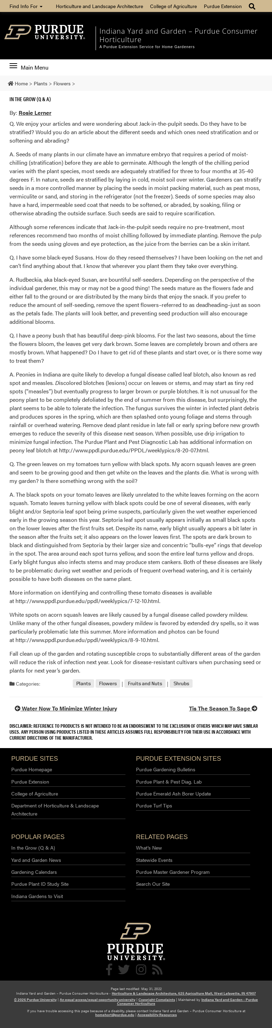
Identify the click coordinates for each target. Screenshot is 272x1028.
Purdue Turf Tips (154, 805)
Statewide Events (154, 859)
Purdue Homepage (31, 769)
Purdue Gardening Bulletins (165, 769)
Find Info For (26, 5)
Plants (83, 683)
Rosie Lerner (35, 113)
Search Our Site (153, 883)
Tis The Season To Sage (223, 708)
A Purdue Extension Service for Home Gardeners (147, 47)
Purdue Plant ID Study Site (40, 883)
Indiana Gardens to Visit (37, 895)
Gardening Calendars (34, 871)
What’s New (149, 847)
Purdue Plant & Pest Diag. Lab (169, 781)
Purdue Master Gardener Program (173, 871)
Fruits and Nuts (145, 683)
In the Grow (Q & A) (30, 99)
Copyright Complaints (156, 999)
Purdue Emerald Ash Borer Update (173, 793)
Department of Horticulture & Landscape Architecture (55, 809)
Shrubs (181, 683)
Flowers (108, 683)
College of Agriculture (173, 5)
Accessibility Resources (157, 1014)
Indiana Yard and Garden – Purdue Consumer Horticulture (178, 35)
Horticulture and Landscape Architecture (99, 5)
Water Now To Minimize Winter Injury (66, 708)
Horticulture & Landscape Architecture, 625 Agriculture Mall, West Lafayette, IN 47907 (184, 993)
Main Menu (28, 67)
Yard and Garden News (36, 859)
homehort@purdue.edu (114, 1014)
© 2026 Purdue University (35, 999)
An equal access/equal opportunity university (97, 999)
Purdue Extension (223, 5)
